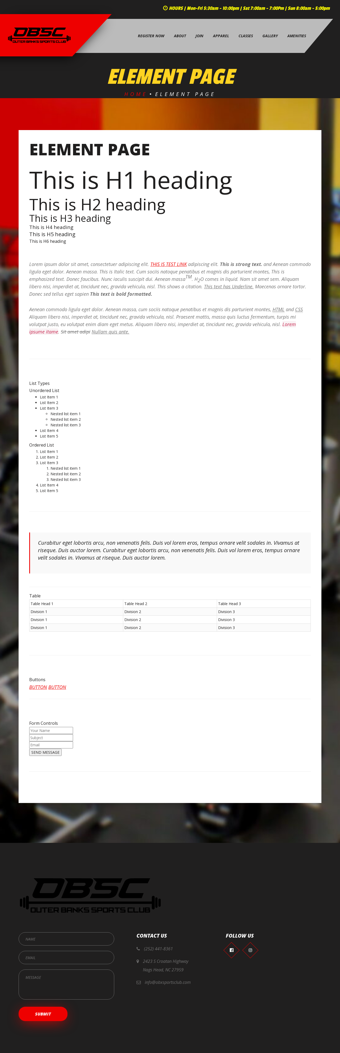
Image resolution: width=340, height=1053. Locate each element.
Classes (246, 35)
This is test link (168, 269)
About (180, 35)
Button (38, 692)
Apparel (221, 35)
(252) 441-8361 (158, 949)
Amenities (296, 35)
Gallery (270, 35)
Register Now (151, 35)
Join (199, 35)
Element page (89, 154)
